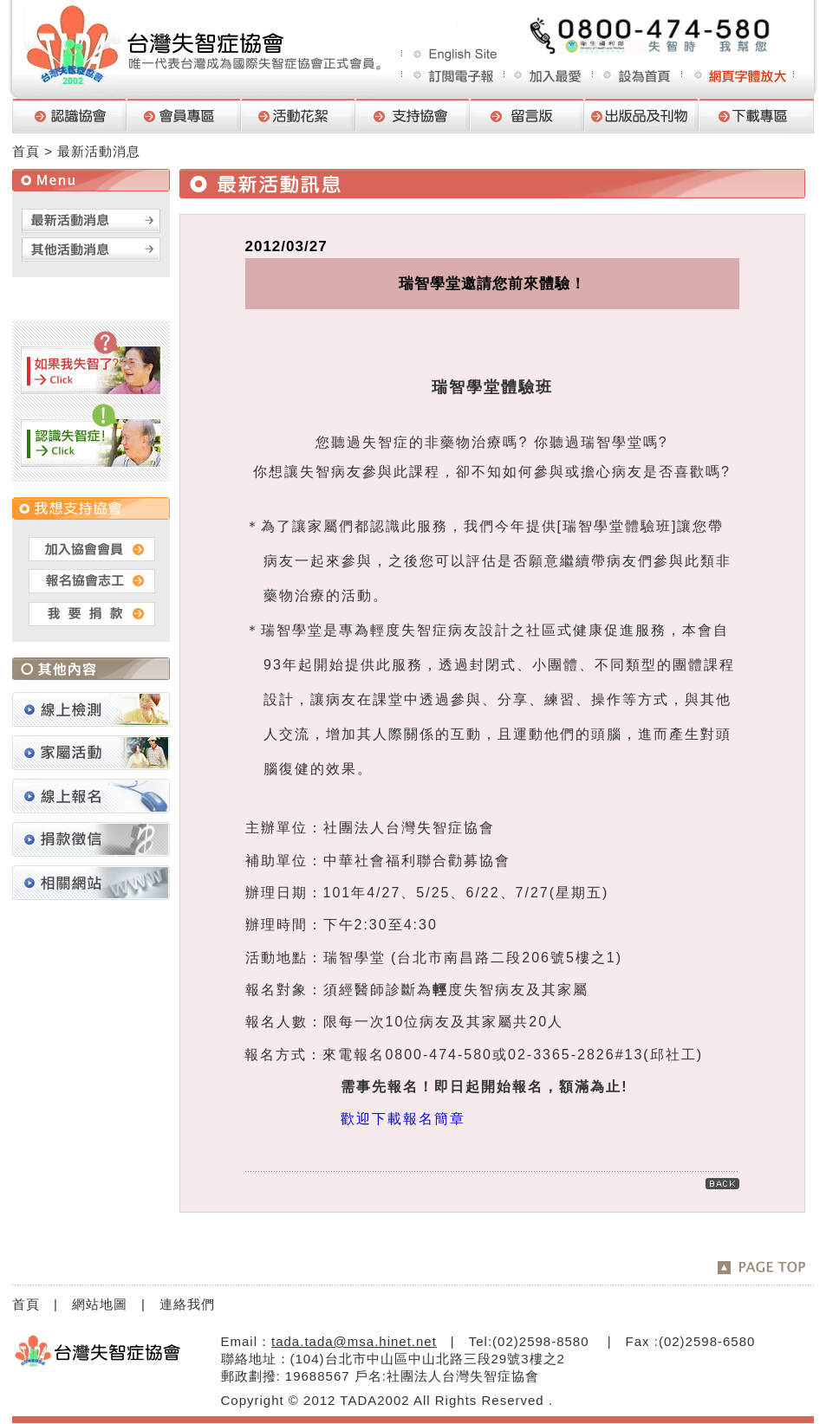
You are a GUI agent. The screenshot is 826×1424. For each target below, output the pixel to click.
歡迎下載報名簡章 (403, 1118)
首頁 (26, 151)
